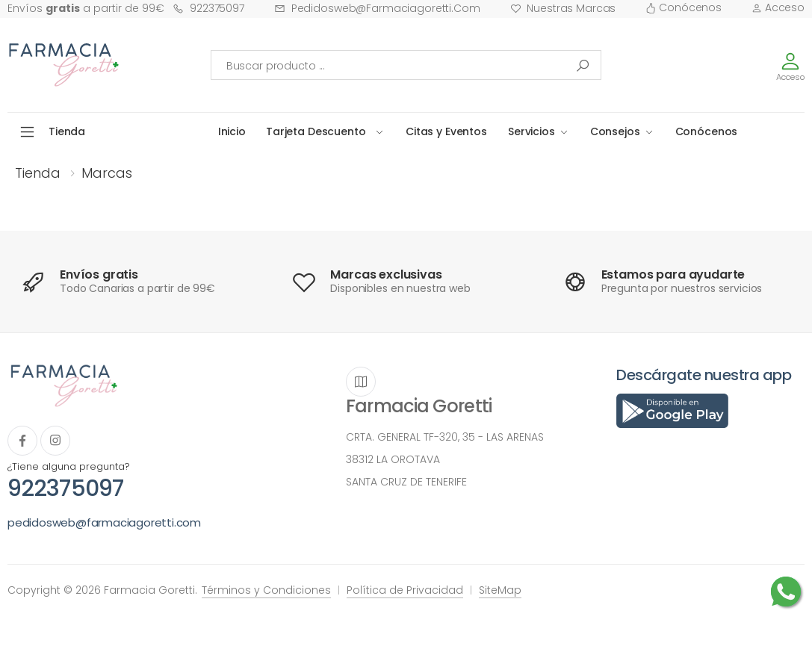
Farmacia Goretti (419, 406)
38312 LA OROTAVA (393, 459)
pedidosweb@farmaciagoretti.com (377, 8)
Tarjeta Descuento (316, 131)
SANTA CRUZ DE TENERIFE (406, 481)
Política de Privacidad (405, 590)
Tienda (38, 173)
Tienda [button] (67, 131)
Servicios (531, 131)
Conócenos (683, 7)
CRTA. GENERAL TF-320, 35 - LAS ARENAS (445, 436)
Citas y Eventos (446, 131)
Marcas (106, 173)
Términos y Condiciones (266, 590)
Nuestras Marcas (563, 8)
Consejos (615, 131)
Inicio (232, 131)
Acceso (778, 7)
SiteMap (500, 590)
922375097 (208, 8)
